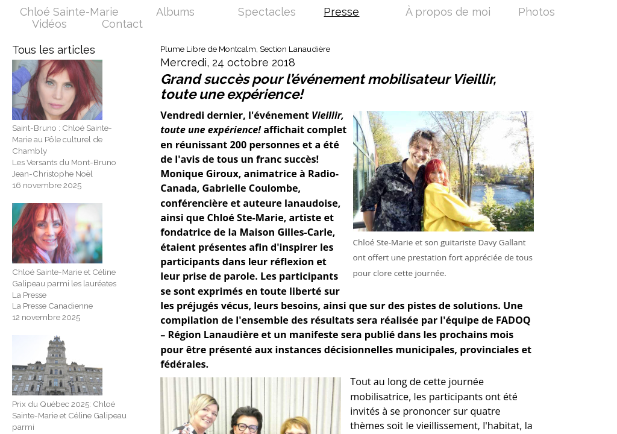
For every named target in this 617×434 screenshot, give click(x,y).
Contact (122, 24)
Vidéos (49, 24)
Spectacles (267, 12)
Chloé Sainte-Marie (69, 12)
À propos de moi (448, 12)
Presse (341, 12)
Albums (175, 12)
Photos (536, 12)
